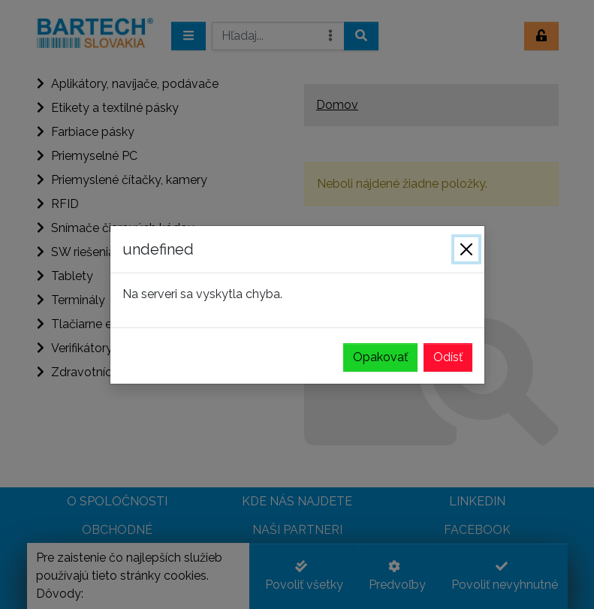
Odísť (448, 357)
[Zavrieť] (466, 249)
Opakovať (380, 357)
